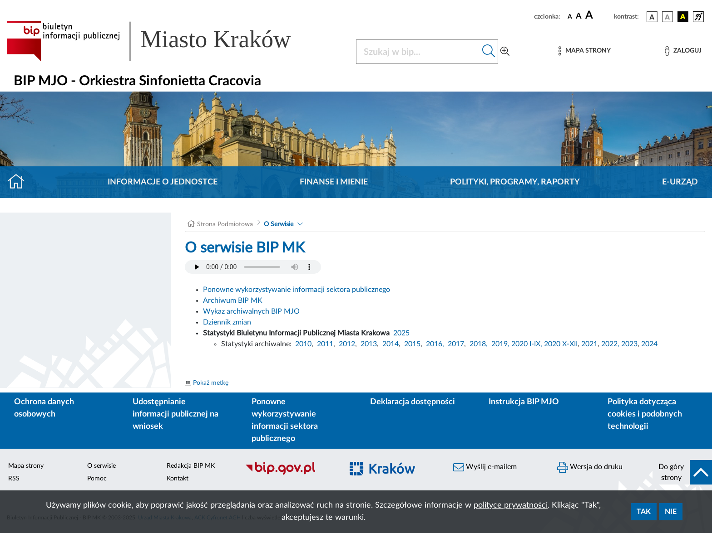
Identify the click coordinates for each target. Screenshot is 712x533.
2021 (589, 344)
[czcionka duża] (598, 15)
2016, (435, 344)
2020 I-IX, (526, 344)
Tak (644, 511)
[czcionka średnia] (579, 16)
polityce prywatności (511, 505)
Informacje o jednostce (163, 182)
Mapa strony (26, 466)
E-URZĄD (680, 182)
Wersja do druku (590, 467)
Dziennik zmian (227, 322)
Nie (671, 511)
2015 (412, 344)
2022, (611, 344)
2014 (390, 344)
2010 (303, 344)
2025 (401, 333)
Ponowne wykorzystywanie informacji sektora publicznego (296, 289)
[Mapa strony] (584, 51)
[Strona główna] (20, 182)
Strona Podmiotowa (225, 224)
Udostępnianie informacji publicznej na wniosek (175, 414)
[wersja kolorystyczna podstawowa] (652, 17)
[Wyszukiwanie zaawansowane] (504, 51)
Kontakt (177, 478)
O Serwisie (278, 224)
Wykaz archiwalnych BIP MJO (251, 311)
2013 (369, 344)
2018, (479, 344)
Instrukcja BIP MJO (524, 402)
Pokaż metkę (210, 383)
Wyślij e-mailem (485, 467)
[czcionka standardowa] (570, 16)
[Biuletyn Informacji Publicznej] (289, 473)
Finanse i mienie (334, 182)
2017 (456, 344)
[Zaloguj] (683, 51)
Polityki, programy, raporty (515, 182)
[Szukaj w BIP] (418, 51)
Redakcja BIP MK (191, 466)
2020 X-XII (561, 344)
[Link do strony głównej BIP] (161, 41)
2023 (629, 344)
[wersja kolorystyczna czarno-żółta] (683, 17)
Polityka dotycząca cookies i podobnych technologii (645, 414)
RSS (14, 478)
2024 (649, 344)
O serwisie (101, 466)
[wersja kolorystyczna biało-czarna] (667, 17)
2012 (347, 344)
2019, (500, 344)
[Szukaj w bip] (489, 51)
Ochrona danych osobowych (44, 408)
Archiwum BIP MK (232, 300)
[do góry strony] (682, 472)
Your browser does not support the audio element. (253, 267)
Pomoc (97, 478)
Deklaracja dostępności (412, 402)
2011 (325, 344)
